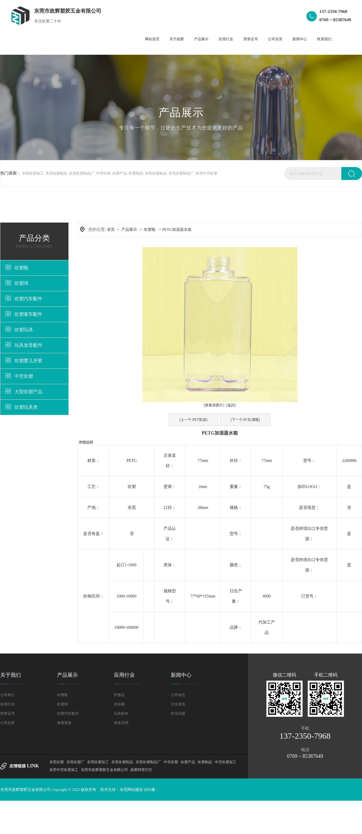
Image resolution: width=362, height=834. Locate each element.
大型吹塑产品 (28, 391)
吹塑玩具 (23, 329)
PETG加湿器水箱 (176, 229)
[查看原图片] (214, 405)
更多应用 (121, 723)
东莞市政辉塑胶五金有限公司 (104, 770)
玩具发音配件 (28, 345)
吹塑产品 (119, 173)
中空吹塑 (103, 173)
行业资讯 (178, 704)
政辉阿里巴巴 (141, 770)
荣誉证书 (7, 713)
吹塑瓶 (21, 267)
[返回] (231, 405)
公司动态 (178, 695)
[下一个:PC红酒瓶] (245, 420)
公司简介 (7, 695)
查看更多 (64, 723)
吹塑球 (21, 283)
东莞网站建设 (131, 790)
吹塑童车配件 (28, 314)
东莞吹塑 (56, 762)
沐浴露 (119, 704)
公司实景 (7, 723)
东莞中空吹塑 (206, 173)
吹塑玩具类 (26, 407)
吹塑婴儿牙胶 (28, 360)
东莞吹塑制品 (56, 173)
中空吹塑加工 (225, 762)
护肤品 (119, 695)
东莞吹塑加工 (33, 173)
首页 (111, 229)
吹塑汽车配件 (28, 298)
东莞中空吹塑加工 (63, 770)
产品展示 (129, 229)
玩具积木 (121, 713)
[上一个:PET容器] (193, 420)
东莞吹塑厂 (75, 762)
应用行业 (7, 704)
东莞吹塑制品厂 (81, 173)
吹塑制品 (136, 173)
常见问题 (178, 713)
